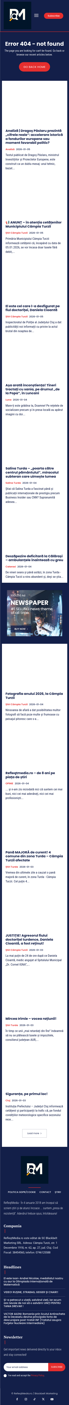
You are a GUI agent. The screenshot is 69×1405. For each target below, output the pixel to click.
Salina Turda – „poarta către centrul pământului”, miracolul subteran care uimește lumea (32, 472)
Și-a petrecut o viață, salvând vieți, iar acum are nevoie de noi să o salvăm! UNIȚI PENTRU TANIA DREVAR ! (32, 1303)
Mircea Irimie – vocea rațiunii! (31, 1018)
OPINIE (9, 783)
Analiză (10, 149)
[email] (26, 1367)
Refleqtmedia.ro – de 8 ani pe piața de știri (30, 775)
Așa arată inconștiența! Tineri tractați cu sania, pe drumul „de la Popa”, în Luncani (33, 389)
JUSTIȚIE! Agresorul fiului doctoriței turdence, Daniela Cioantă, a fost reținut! (29, 939)
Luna (8, 399)
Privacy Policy (37, 1375)
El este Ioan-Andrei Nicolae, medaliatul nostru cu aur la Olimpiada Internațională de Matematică (33, 1281)
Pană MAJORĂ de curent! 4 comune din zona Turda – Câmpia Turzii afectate (34, 856)
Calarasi (11, 566)
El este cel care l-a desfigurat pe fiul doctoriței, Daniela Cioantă (33, 308)
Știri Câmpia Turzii (17, 232)
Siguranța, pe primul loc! (27, 1094)
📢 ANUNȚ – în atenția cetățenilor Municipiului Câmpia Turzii (34, 224)
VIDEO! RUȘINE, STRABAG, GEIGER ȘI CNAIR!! (31, 1292)
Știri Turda (12, 866)
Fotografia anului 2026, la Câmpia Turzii (34, 695)
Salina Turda (13, 482)
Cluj (8, 1100)
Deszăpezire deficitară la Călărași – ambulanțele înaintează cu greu (34, 558)
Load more (34, 1133)
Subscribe (57, 1366)
